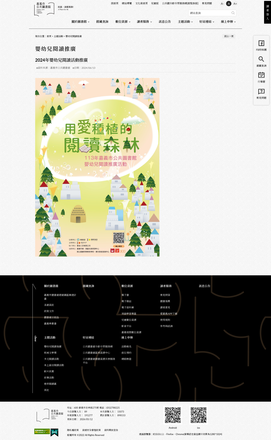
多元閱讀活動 (51, 358)
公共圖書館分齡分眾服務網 (98, 346)
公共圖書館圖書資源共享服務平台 (99, 360)
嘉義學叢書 (50, 323)
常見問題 (207, 3)
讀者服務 (143, 21)
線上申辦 (227, 21)
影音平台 (126, 326)
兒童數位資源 (128, 319)
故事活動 (49, 377)
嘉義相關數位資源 (131, 332)
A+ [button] (235, 3)
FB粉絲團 (261, 49)
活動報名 (126, 346)
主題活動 (184, 21)
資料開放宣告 (111, 430)
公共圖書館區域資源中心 (96, 352)
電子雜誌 (126, 301)
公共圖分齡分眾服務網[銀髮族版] (180, 3)
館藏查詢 (102, 21)
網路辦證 (126, 358)
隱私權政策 (73, 430)
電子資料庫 (127, 307)
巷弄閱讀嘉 (50, 383)
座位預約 (126, 352)
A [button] (229, 3)
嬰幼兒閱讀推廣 (74, 36)
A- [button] (222, 3)
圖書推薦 (165, 301)
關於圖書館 (79, 21)
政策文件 (49, 311)
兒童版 (155, 3)
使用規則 (165, 319)
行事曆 (261, 81)
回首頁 (114, 3)
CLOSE (35, 339)
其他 (46, 390)
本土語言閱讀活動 (54, 365)
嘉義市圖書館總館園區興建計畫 (60, 296)
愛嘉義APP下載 (168, 313)
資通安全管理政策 (91, 430)
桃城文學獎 (50, 352)
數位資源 (121, 21)
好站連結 (205, 21)
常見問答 (165, 294)
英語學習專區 (128, 313)
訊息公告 (165, 21)
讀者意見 (165, 307)
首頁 (49, 36)
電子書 (125, 294)
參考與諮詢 (166, 326)
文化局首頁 (141, 3)
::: (34, 3)
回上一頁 (229, 36)
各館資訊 (49, 304)
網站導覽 (127, 3)
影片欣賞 (49, 371)
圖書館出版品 (51, 317)
